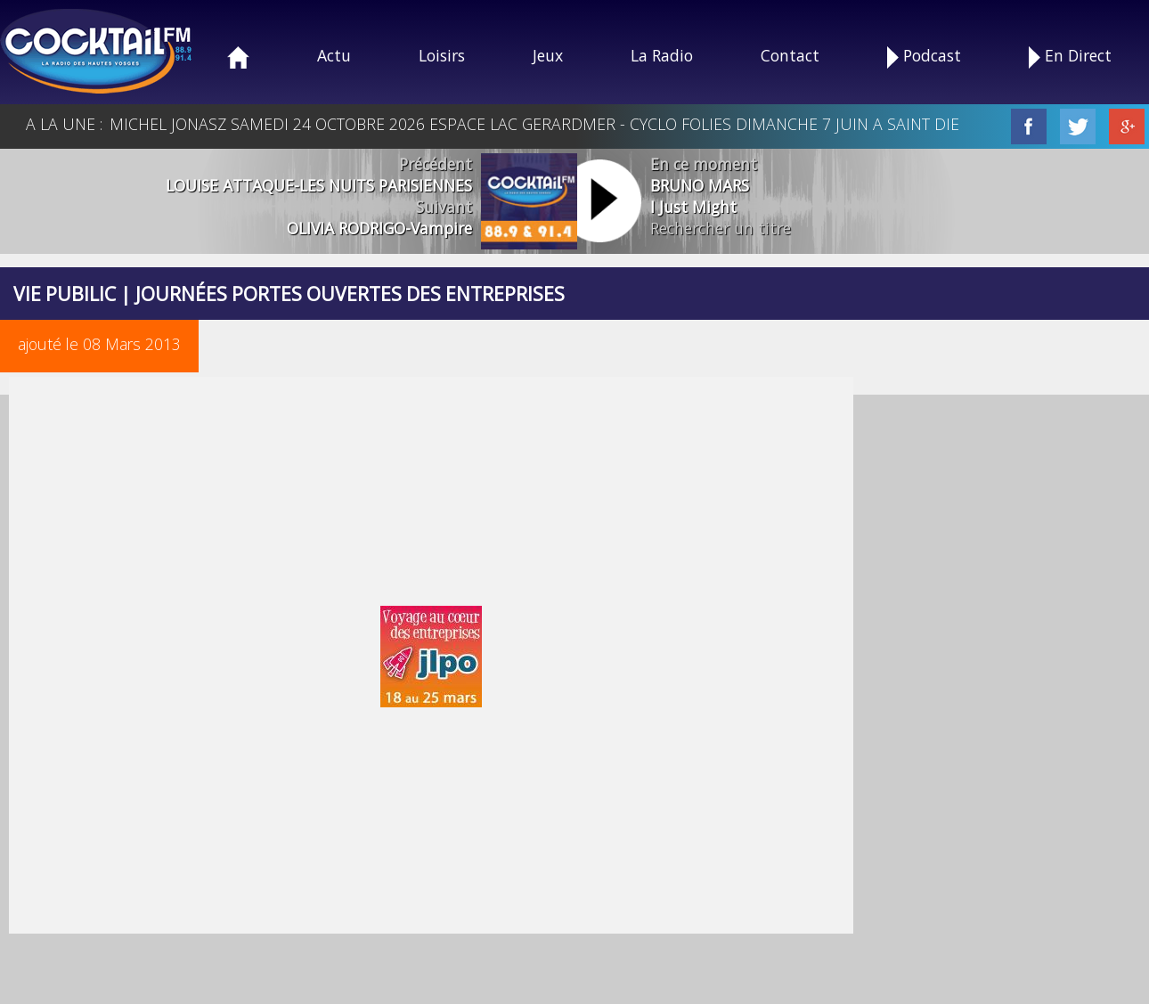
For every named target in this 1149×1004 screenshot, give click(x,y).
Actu (334, 55)
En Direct (1070, 57)
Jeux (548, 55)
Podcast (924, 57)
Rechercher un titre (720, 228)
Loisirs (442, 55)
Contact (790, 55)
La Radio (662, 55)
